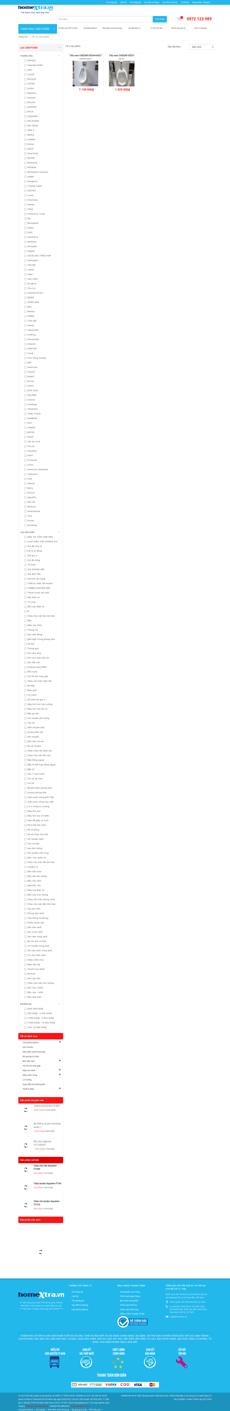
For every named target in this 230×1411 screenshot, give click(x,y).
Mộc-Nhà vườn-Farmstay (34, 1042)
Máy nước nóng (30, 1065)
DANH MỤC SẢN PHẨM (38, 19)
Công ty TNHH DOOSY (79, 1396)
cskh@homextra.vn (179, 1307)
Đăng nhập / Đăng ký (201, 2)
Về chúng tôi (111, 2)
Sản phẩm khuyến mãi (32, 1090)
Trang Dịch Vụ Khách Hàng (37, 1396)
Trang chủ (22, 27)
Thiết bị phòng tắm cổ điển (47, 1096)
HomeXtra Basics (31, 1033)
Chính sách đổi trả (128, 1295)
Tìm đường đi (135, 2)
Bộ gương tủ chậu (31, 1047)
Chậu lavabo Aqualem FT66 (47, 1174)
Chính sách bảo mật (129, 1300)
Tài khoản (185, 2)
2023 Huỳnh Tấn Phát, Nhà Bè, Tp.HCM (187, 1292)
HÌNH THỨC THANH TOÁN (132, 1304)
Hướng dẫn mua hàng (130, 1282)
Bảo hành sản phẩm (129, 1291)
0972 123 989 (199, 9)
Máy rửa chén (29, 1061)
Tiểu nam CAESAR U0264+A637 (85, 46)
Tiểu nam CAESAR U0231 (121, 46)
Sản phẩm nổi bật (29, 1150)
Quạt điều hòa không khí (34, 1075)
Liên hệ (123, 2)
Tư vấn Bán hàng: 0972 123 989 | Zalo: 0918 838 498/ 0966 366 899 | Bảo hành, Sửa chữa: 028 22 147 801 (188, 1300)
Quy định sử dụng (151, 2)
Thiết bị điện (28, 1079)
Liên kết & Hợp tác (170, 2)
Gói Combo (28, 1037)
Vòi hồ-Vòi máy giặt (31, 1056)
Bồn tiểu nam (29, 1051)
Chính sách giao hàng (130, 1286)
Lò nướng (27, 1070)
